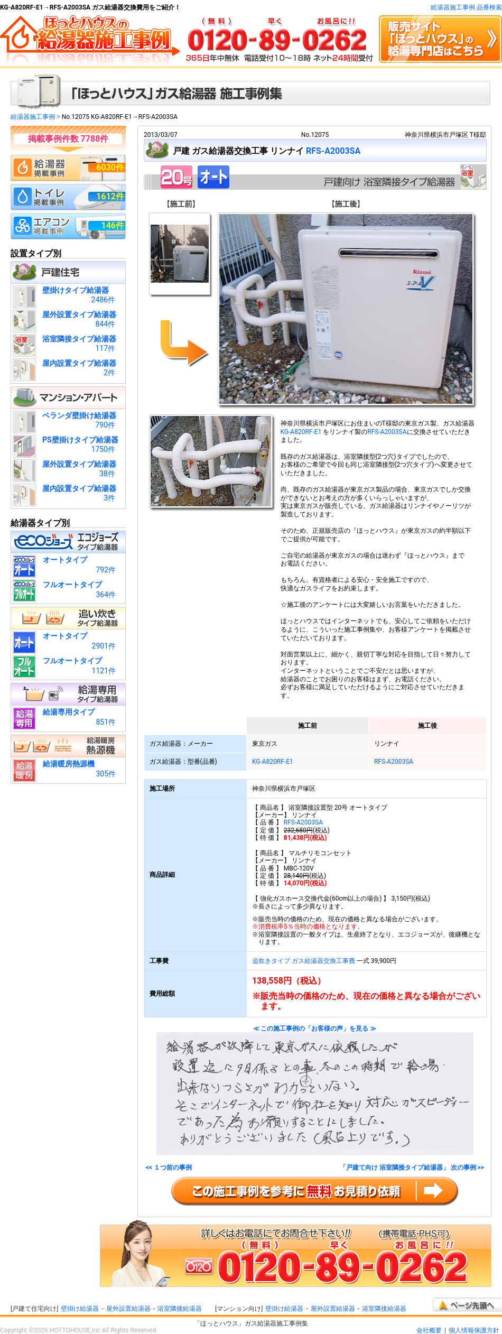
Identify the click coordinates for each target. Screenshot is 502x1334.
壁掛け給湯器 (80, 1308)
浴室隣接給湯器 (179, 1308)
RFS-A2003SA (333, 151)
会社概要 (429, 1330)
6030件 (110, 167)
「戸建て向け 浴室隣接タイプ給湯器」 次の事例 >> (412, 1167)
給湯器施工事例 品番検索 (466, 7)
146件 (112, 225)
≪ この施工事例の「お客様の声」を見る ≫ (314, 1090)
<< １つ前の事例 (169, 1167)
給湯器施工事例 (33, 117)
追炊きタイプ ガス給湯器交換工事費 (303, 961)
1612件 (110, 196)
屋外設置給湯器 (128, 1308)
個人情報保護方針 (474, 1330)
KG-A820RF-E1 (301, 432)
